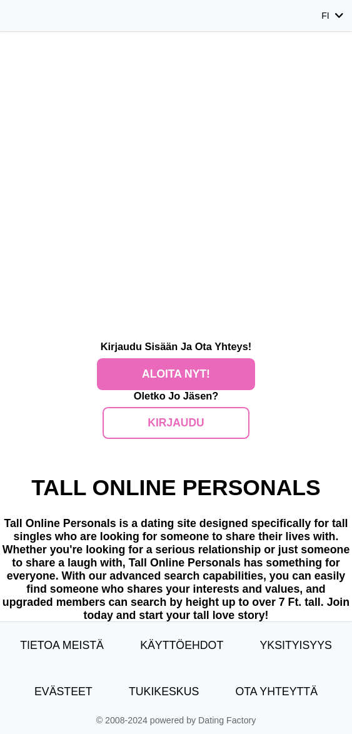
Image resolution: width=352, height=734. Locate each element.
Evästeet (63, 691)
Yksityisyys (295, 645)
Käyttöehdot (181, 645)
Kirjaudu (176, 422)
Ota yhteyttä (277, 691)
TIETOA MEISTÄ (62, 645)
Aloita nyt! (176, 374)
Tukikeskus (164, 691)
